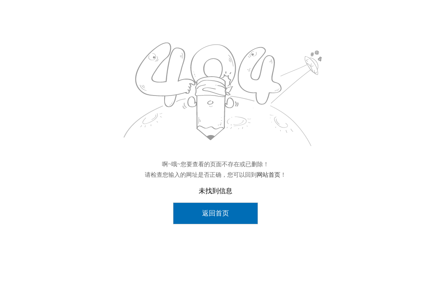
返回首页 (215, 213)
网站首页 (268, 175)
